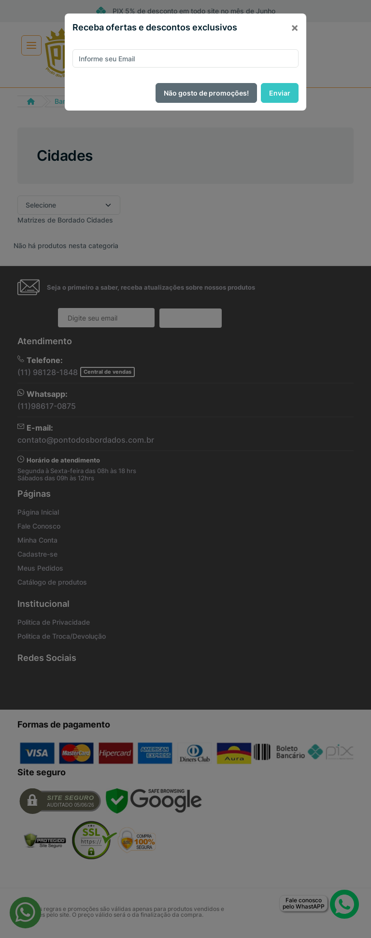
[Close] (294, 27)
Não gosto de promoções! (206, 93)
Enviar (279, 93)
